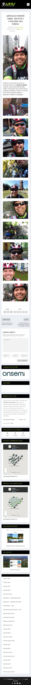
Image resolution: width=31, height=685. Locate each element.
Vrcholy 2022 (6, 582)
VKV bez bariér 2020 (8, 640)
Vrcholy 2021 (6, 586)
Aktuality (21, 29)
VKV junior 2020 (7, 637)
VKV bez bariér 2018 (8, 672)
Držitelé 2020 (6, 633)
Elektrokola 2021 (8, 625)
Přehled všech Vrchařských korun (15, 546)
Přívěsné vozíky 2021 (9, 621)
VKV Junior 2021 (7, 594)
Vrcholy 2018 (6, 660)
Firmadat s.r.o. (11, 679)
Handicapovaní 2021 (8, 617)
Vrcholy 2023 (6, 578)
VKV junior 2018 (7, 668)
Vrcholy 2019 (6, 644)
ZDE (12, 423)
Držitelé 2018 (6, 664)
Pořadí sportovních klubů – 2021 (12, 609)
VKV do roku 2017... (15, 569)
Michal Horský (19, 27)
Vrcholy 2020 (6, 629)
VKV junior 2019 (7, 652)
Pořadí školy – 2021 (8, 605)
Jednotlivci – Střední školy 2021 (12, 598)
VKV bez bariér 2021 (8, 613)
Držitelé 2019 (6, 648)
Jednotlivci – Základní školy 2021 (12, 602)
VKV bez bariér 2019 (8, 656)
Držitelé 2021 (6, 590)
